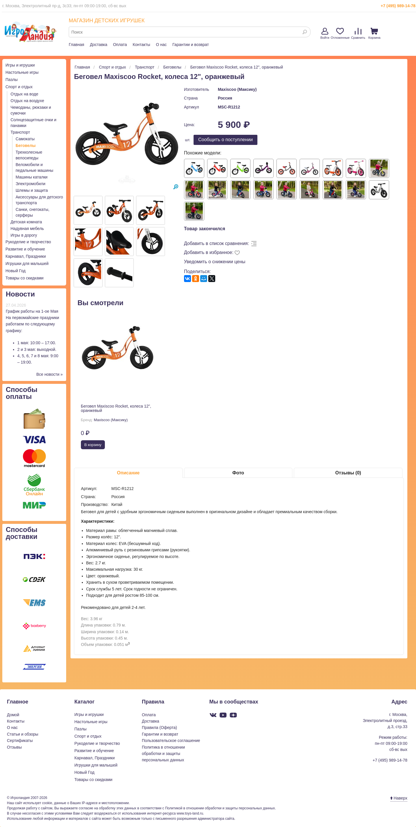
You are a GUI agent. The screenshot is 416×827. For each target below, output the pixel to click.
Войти (324, 33)
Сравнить (358, 33)
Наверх (398, 798)
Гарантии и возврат (190, 44)
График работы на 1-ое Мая (32, 311)
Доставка (98, 44)
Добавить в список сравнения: (216, 243)
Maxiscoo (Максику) (237, 89)
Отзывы (14, 747)
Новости (20, 294)
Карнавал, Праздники (25, 256)
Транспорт (20, 132)
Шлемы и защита (32, 190)
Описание (128, 472)
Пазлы (11, 79)
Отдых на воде (24, 94)
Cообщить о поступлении (225, 139)
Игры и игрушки (20, 65)
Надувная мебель (27, 228)
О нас (161, 44)
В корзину (92, 445)
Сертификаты (20, 740)
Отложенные (340, 33)
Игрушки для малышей (27, 263)
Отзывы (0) (348, 472)
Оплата (120, 44)
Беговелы (26, 145)
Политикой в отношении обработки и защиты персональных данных (220, 808)
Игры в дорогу (24, 235)
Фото (238, 472)
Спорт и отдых (19, 86)
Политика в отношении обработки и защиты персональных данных (163, 753)
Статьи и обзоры (22, 734)
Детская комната (26, 222)
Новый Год (15, 270)
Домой (13, 714)
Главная (76, 44)
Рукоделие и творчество (28, 242)
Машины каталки (31, 177)
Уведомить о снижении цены (215, 261)
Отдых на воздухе (27, 100)
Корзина (374, 33)
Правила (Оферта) (159, 727)
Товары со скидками (24, 278)
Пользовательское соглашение (171, 740)
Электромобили (30, 183)
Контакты (141, 44)
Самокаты (25, 139)
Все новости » (49, 374)
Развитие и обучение (25, 249)
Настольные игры (21, 72)
